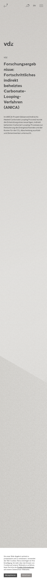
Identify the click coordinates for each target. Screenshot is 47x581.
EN (34, 6)
